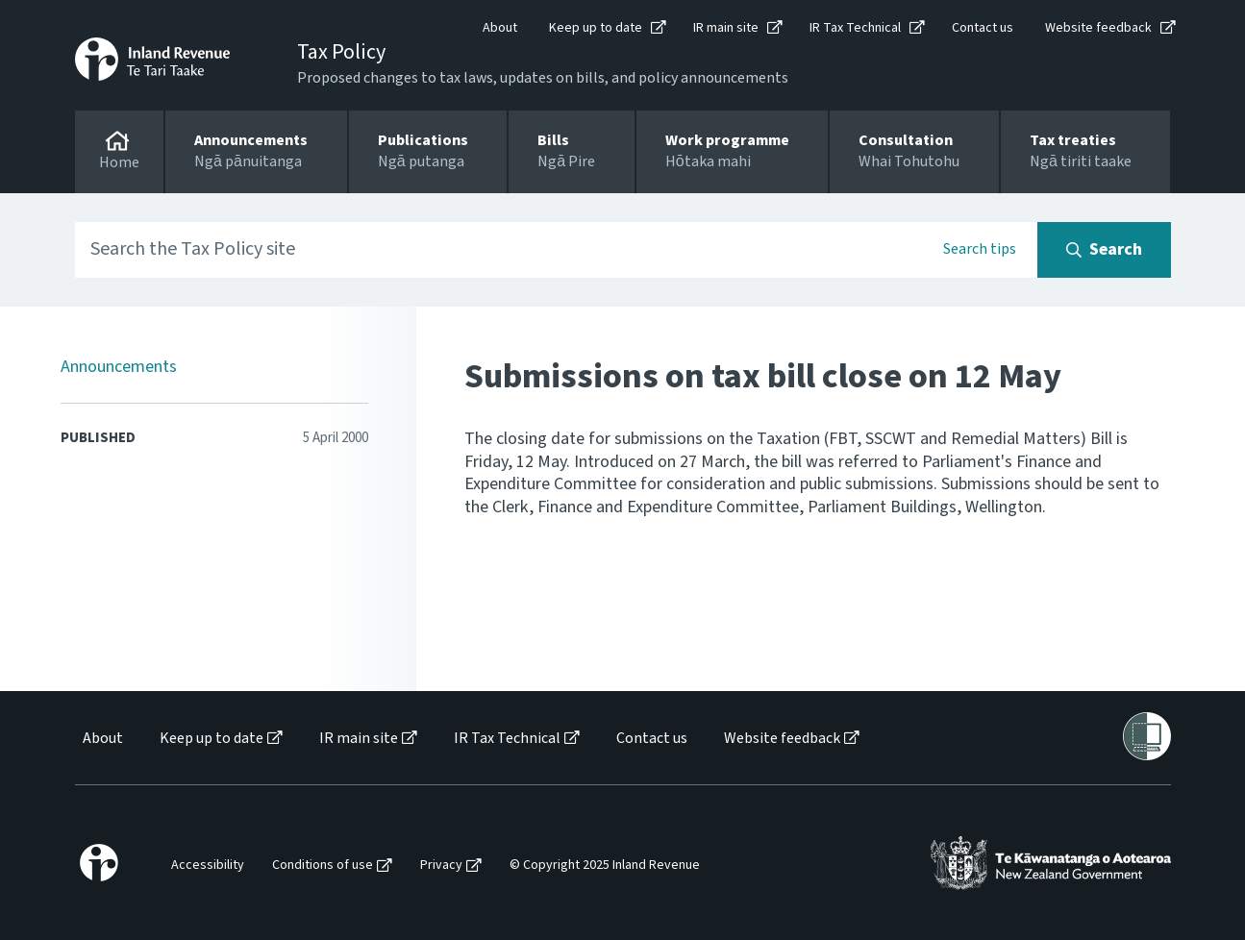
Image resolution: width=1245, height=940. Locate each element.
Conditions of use (322, 865)
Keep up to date (595, 27)
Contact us (982, 27)
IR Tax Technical (855, 27)
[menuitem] (101, 739)
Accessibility (207, 865)
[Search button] (1104, 250)
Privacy (441, 865)
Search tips (979, 249)
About (500, 27)
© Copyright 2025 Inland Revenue (605, 865)
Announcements (119, 367)
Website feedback (1098, 27)
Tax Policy (341, 52)
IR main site (726, 27)
